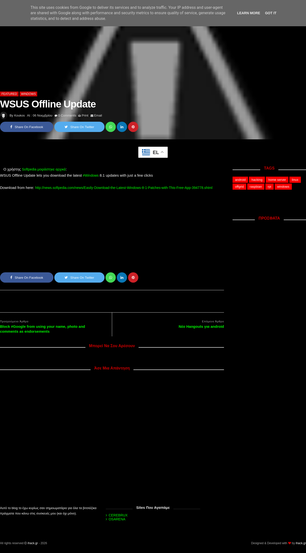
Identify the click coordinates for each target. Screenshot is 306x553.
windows (28, 94)
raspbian (256, 186)
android (240, 180)
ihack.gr (33, 543)
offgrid (239, 186)
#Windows (91, 175)
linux (295, 180)
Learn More (248, 13)
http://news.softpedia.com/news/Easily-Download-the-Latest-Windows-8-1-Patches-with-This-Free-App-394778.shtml (123, 188)
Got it (271, 13)
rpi (269, 186)
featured (9, 94)
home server (277, 180)
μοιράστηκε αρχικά (51, 169)
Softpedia (29, 169)
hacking (256, 180)
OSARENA (117, 519)
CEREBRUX (118, 515)
